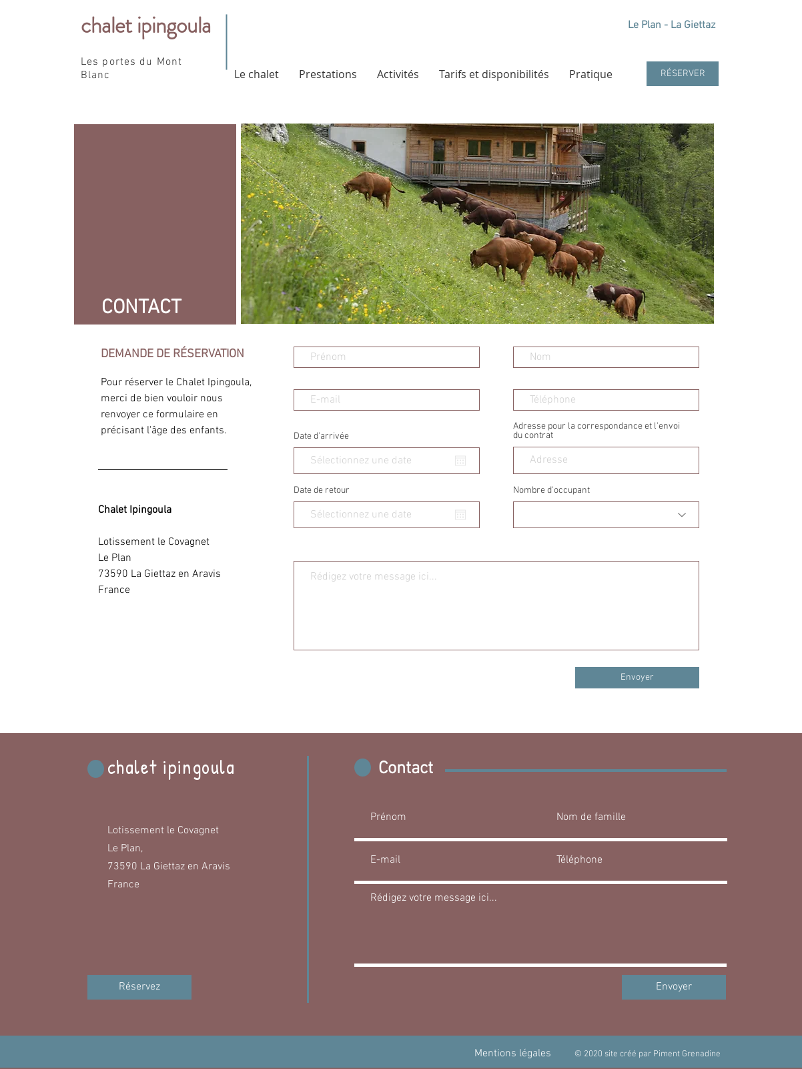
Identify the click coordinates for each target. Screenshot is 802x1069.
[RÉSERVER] (683, 73)
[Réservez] (139, 987)
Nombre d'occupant (551, 490)
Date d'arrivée (321, 436)
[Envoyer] (637, 677)
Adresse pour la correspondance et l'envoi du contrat (596, 431)
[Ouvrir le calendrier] (460, 460)
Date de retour (322, 490)
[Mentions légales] (512, 1054)
